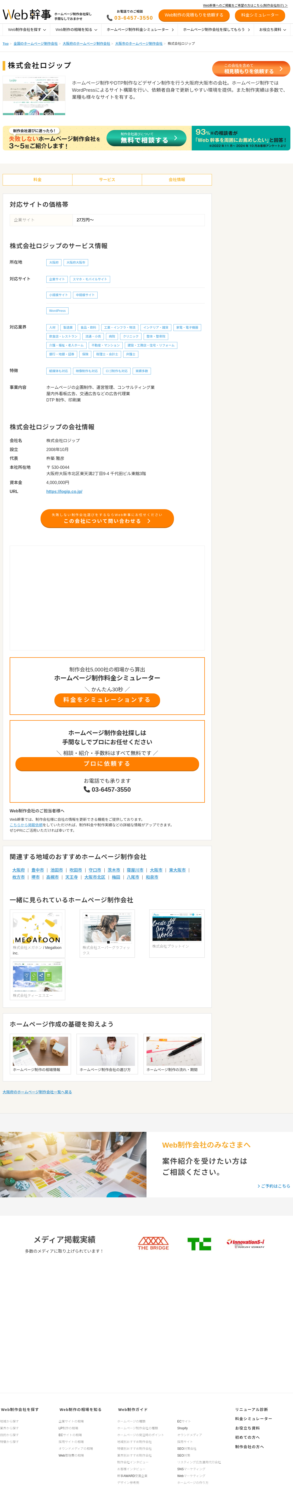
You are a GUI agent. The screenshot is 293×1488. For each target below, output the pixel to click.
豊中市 (37, 873)
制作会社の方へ (248, 1441)
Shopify (182, 1427)
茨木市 (114, 873)
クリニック (131, 337)
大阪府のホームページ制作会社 (86, 44)
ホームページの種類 (131, 1420)
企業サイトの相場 (71, 1420)
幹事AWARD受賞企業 (132, 1474)
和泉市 (152, 880)
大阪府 (54, 263)
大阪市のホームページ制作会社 (138, 44)
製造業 (68, 328)
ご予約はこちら (273, 1140)
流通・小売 (93, 337)
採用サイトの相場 (71, 1440)
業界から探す (9, 1427)
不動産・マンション (106, 346)
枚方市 (18, 880)
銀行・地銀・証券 (61, 355)
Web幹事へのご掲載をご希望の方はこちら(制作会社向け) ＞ (245, 5)
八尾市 (133, 880)
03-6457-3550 (133, 18)
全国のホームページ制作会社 (36, 44)
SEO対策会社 (186, 1447)
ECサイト (184, 1420)
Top (6, 44)
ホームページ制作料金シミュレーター (140, 30)
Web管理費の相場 (71, 1454)
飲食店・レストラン (63, 337)
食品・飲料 (88, 328)
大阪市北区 (94, 880)
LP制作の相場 (68, 1427)
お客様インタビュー (131, 1467)
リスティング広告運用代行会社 (199, 1461)
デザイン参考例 (128, 1481)
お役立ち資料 (272, 30)
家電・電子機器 (187, 328)
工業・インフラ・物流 (120, 328)
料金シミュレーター (252, 1417)
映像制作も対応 (87, 372)
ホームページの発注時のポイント (140, 1433)
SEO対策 (183, 1454)
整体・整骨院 (155, 337)
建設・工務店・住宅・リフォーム (151, 346)
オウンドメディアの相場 (76, 1447)
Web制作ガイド (131, 1409)
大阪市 (156, 873)
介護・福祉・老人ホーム (66, 346)
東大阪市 (177, 873)
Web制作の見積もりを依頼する (194, 15)
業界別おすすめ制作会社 (134, 1454)
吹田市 (76, 873)
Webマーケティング (191, 1474)
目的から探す (9, 1433)
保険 (85, 355)
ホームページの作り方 (193, 1481)
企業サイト (57, 280)
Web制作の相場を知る (76, 30)
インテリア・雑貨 (155, 328)
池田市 (56, 873)
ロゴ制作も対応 (117, 372)
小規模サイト (58, 296)
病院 (112, 337)
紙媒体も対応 (58, 372)
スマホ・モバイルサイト (90, 280)
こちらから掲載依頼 (26, 827)
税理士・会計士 (107, 355)
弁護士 (131, 355)
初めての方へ (246, 1433)
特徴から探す (9, 1440)
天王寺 (71, 880)
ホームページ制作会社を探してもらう (216, 30)
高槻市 (52, 880)
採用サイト (185, 1440)
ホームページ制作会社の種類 (137, 1427)
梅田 (116, 880)
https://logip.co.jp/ (64, 492)
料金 (37, 180)
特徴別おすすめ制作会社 (134, 1447)
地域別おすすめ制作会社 (134, 1440)
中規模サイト (85, 296)
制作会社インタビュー (133, 1461)
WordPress (57, 311)
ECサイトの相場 (70, 1433)
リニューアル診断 (250, 1409)
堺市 (35, 880)
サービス (107, 180)
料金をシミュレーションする (107, 701)
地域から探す (9, 1420)
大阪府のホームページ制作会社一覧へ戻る (37, 1046)
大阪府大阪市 (75, 263)
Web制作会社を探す (27, 30)
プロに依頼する (107, 765)
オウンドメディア (189, 1433)
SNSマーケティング (191, 1467)
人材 (52, 328)
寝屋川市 (135, 873)
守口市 (95, 873)
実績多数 (142, 372)
